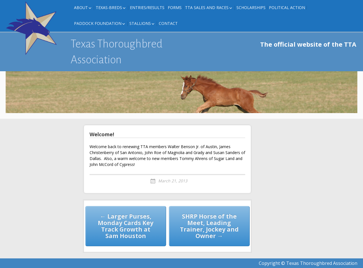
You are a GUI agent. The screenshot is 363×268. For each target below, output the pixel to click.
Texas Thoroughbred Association (116, 52)
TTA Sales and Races (207, 7)
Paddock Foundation (97, 23)
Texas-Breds (109, 7)
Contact (168, 23)
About (81, 7)
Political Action (287, 7)
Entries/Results (147, 7)
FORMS (175, 7)
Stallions (140, 23)
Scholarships (251, 7)
